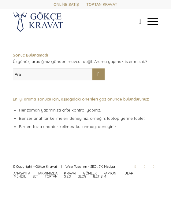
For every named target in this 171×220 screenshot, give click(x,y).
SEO (93, 166)
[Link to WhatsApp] (153, 166)
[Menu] (149, 21)
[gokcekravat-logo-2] (71, 21)
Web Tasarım (76, 166)
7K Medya (107, 166)
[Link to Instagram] (144, 166)
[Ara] (136, 21)
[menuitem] (136, 21)
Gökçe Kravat (46, 166)
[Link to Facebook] (135, 166)
